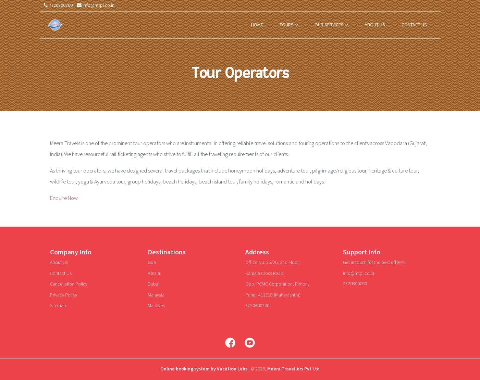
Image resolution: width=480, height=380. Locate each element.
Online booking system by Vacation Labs (204, 369)
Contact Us (61, 273)
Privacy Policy (63, 295)
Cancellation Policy (68, 284)
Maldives (156, 306)
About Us (59, 262)
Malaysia (156, 295)
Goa (152, 262)
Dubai (153, 284)
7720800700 (58, 5)
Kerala (154, 273)
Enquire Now (64, 198)
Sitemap (58, 306)
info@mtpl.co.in (95, 5)
